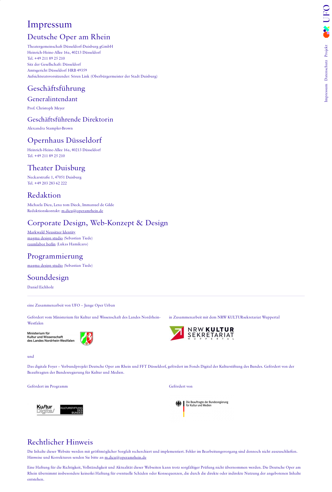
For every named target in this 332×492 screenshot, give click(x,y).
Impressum (325, 93)
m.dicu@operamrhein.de (82, 210)
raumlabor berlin (41, 243)
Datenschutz (325, 70)
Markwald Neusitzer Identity (51, 231)
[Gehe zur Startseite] (326, 21)
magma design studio (45, 237)
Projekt (325, 51)
